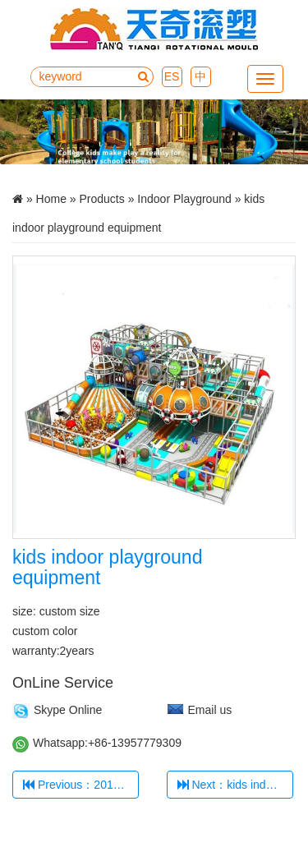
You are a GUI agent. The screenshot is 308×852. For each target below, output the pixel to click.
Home (51, 198)
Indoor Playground (184, 198)
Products (102, 198)
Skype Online (68, 709)
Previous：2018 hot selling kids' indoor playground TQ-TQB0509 (81, 784)
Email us (210, 709)
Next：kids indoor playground (235, 784)
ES (172, 76)
